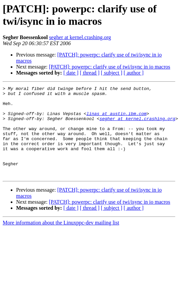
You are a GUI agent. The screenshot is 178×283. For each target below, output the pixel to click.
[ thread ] (90, 73)
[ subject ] (111, 73)
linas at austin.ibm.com (116, 119)
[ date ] (70, 73)
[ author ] (134, 73)
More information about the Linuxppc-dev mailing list (61, 241)
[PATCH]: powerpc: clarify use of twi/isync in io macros (109, 67)
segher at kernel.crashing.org (80, 37)
